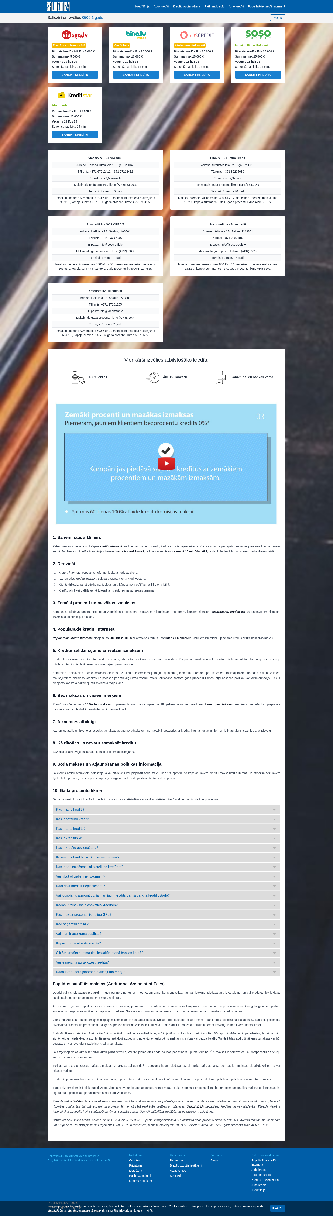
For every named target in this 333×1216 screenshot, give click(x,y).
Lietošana (135, 1170)
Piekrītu (277, 1208)
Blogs (214, 1160)
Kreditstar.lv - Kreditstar (105, 291)
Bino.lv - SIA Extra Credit (227, 158)
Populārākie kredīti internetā (266, 6)
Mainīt (278, 17)
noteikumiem (98, 1206)
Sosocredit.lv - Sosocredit (227, 224)
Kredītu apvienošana (186, 6)
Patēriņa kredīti (214, 6)
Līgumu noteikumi (141, 1180)
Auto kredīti (161, 6)
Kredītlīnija (142, 6)
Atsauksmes (178, 1170)
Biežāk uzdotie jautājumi (186, 1165)
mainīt (148, 1210)
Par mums (176, 1160)
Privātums (135, 1165)
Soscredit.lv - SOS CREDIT (105, 224)
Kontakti (175, 1175)
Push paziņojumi (140, 1175)
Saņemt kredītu (75, 74)
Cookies (134, 1160)
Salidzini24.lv (82, 1101)
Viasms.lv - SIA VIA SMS (105, 158)
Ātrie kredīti (236, 6)
